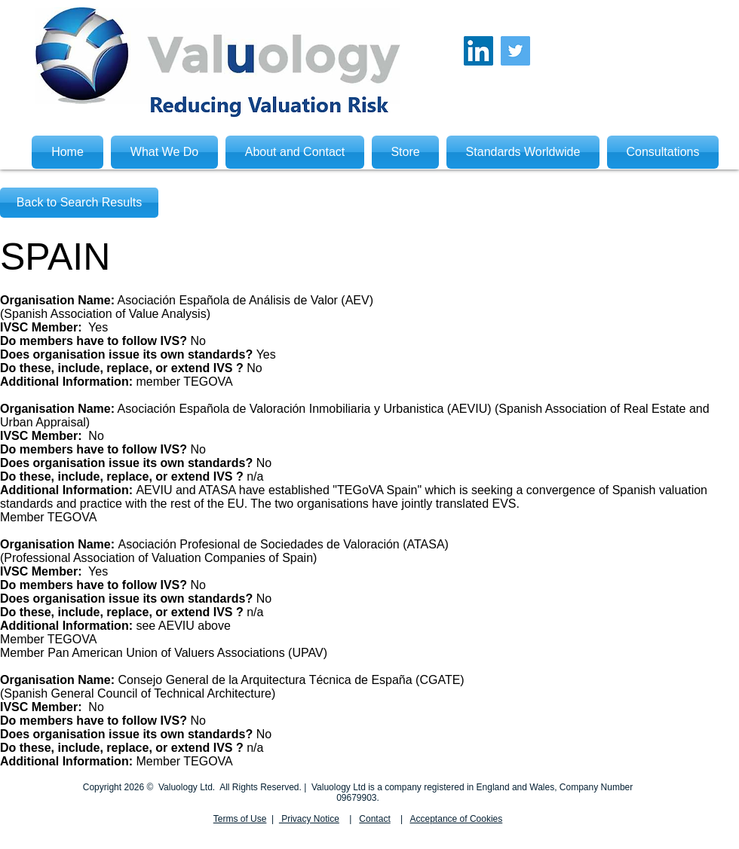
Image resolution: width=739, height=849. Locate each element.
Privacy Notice (309, 819)
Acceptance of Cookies (456, 819)
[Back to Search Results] (79, 203)
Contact (374, 819)
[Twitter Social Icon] (515, 51)
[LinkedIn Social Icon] (478, 51)
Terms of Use (240, 819)
